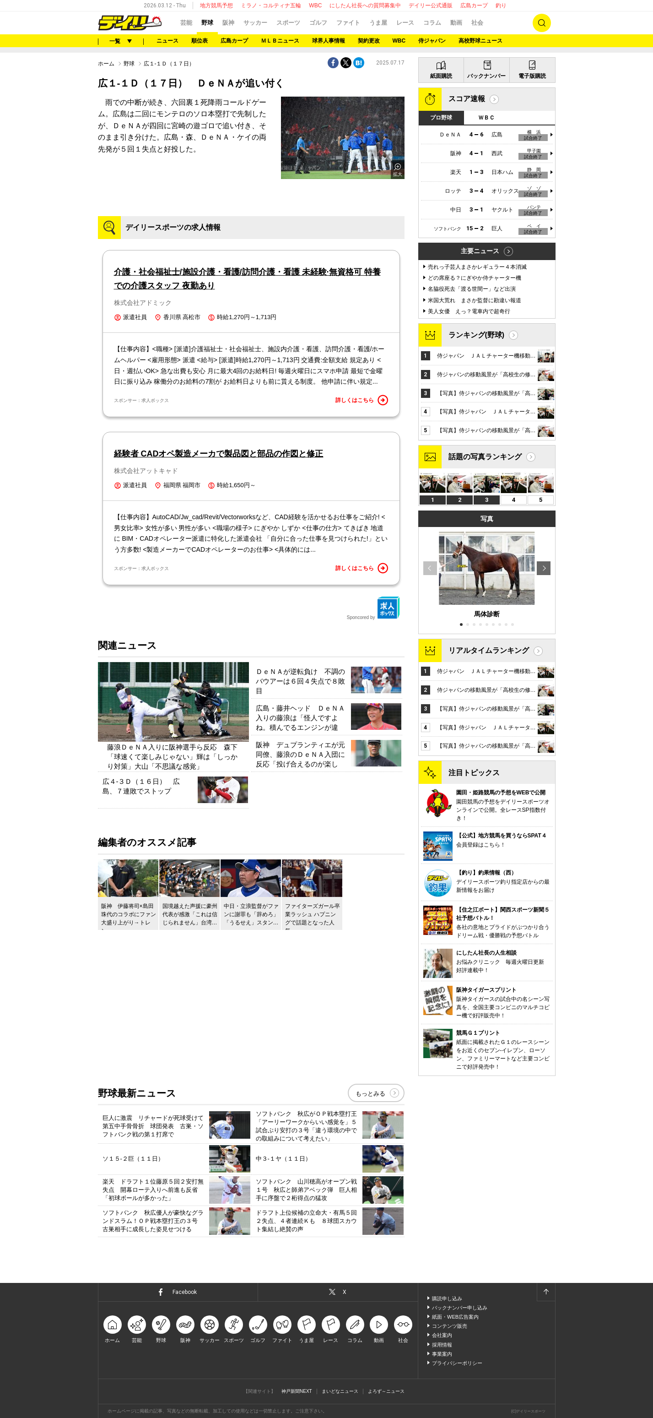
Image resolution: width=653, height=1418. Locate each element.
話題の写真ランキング (485, 457)
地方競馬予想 (216, 5)
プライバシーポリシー (457, 1363)
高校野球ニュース (480, 41)
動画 (456, 22)
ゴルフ (318, 22)
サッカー (255, 22)
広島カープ (474, 5)
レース (405, 22)
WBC (315, 5)
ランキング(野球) (476, 335)
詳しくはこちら (362, 400)
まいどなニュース (340, 1391)
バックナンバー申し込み (459, 1307)
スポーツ (288, 22)
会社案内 (442, 1335)
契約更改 (369, 41)
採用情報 (442, 1344)
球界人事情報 (328, 41)
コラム (432, 22)
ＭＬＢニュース (280, 41)
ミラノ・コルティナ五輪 (271, 5)
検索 (542, 23)
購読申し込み (447, 1298)
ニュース (167, 41)
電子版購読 (532, 76)
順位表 (199, 41)
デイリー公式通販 (431, 5)
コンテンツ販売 (449, 1326)
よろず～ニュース (386, 1391)
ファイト (348, 22)
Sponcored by (373, 608)
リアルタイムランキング (488, 650)
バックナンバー (486, 76)
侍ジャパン (432, 41)
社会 (477, 22)
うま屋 (378, 22)
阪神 (228, 22)
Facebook (185, 1292)
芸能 (186, 22)
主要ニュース (480, 251)
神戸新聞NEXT (296, 1391)
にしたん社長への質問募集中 (365, 5)
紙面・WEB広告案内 (455, 1317)
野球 (207, 22)
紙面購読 (441, 76)
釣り (501, 5)
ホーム (106, 63)
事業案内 (442, 1354)
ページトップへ (546, 1292)
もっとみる (370, 1093)
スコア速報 (466, 99)
